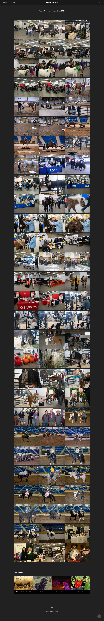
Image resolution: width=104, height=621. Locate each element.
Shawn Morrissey (52, 2)
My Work (5, 2)
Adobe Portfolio (54, 611)
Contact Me (12, 2)
